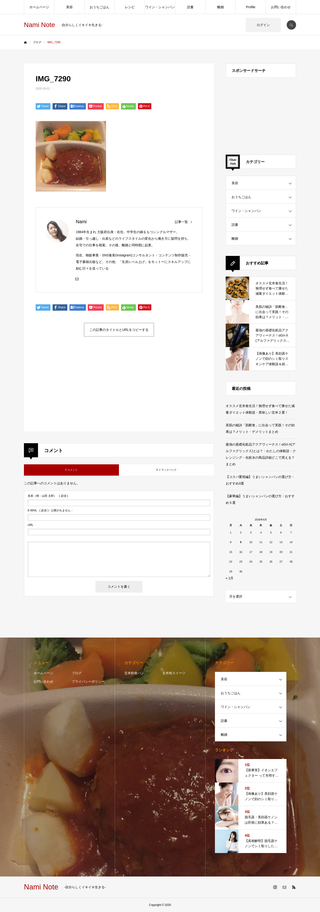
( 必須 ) (48, 495)
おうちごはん (99, 7)
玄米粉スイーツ (173, 673)
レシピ (130, 7)
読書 (190, 7)
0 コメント (71, 469)
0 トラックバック (166, 469)
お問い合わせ (281, 7)
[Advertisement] (76, 389)
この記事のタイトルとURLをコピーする (119, 330)
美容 (69, 7)
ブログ (77, 673)
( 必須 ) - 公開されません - (50, 510)
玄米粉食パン (134, 673)
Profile (250, 7)
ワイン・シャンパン (160, 7)
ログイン (263, 25)
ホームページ (39, 7)
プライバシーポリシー (88, 681)
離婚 (220, 7)
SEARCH (291, 25)
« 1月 (229, 578)
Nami (81, 221)
